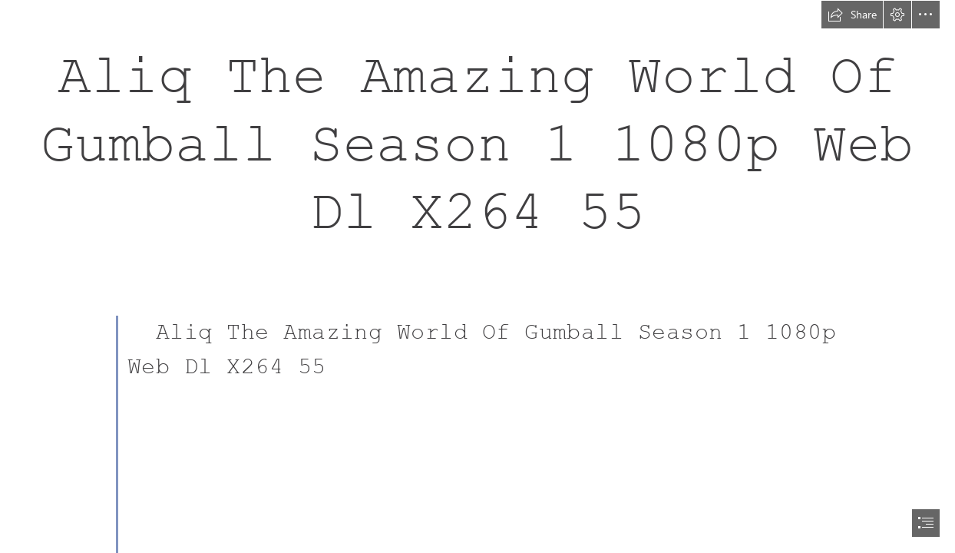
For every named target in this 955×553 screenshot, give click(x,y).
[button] (852, 14)
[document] (477, 276)
